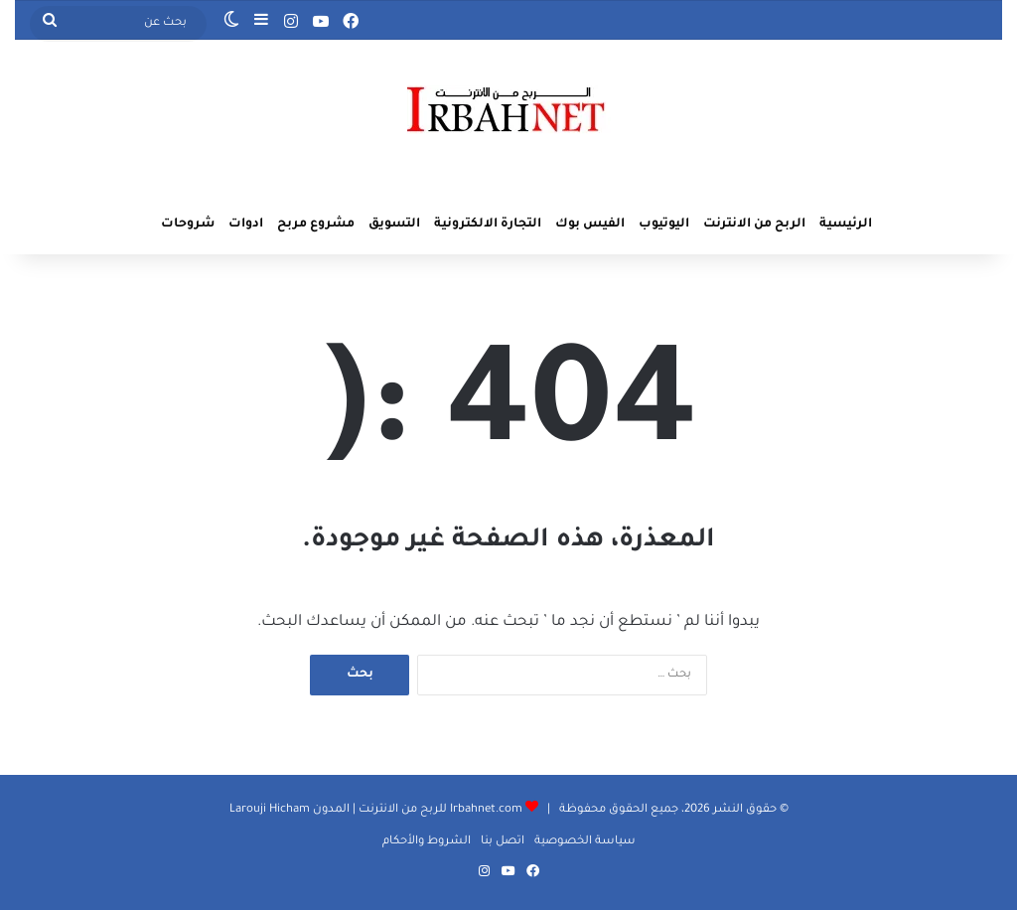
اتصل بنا (502, 841)
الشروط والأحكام (426, 841)
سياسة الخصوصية (585, 841)
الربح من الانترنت (754, 224)
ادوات (245, 224)
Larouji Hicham (269, 810)
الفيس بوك (590, 224)
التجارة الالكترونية (487, 224)
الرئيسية (845, 224)
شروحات (188, 224)
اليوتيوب (664, 224)
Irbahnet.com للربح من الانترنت (439, 810)
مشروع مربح (316, 224)
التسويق (394, 224)
